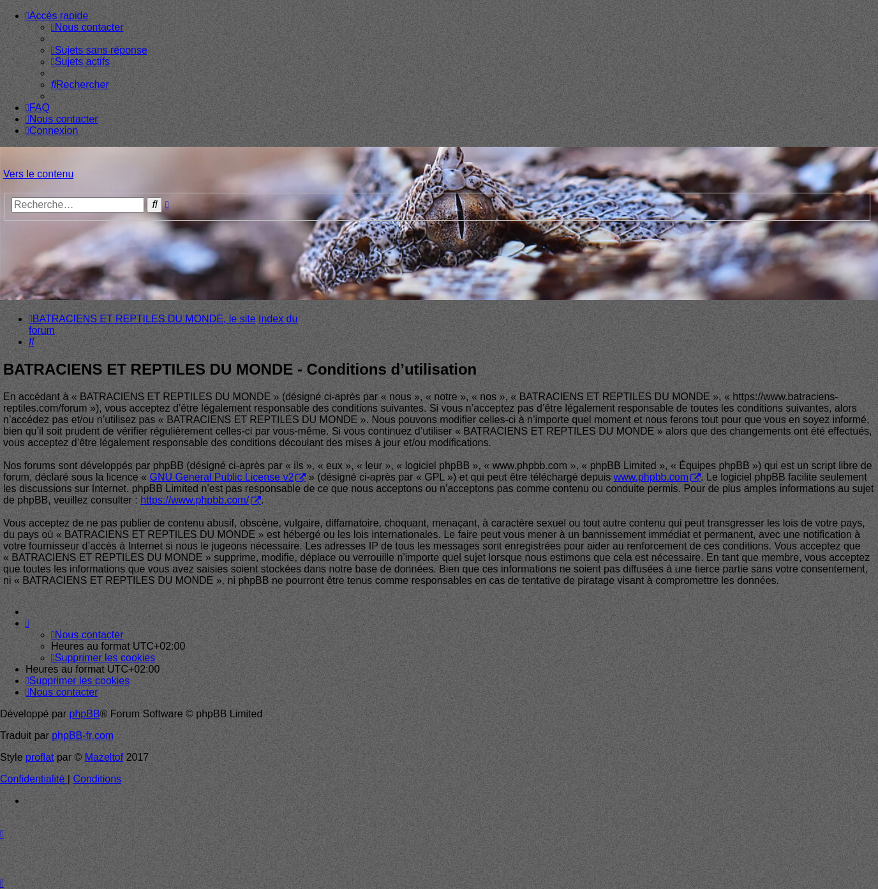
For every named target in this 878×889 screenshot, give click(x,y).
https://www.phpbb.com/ (194, 500)
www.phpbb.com (651, 477)
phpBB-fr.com (83, 735)
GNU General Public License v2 (221, 477)
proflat (40, 757)
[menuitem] (87, 27)
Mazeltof (104, 757)
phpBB (85, 713)
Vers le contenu (38, 173)
